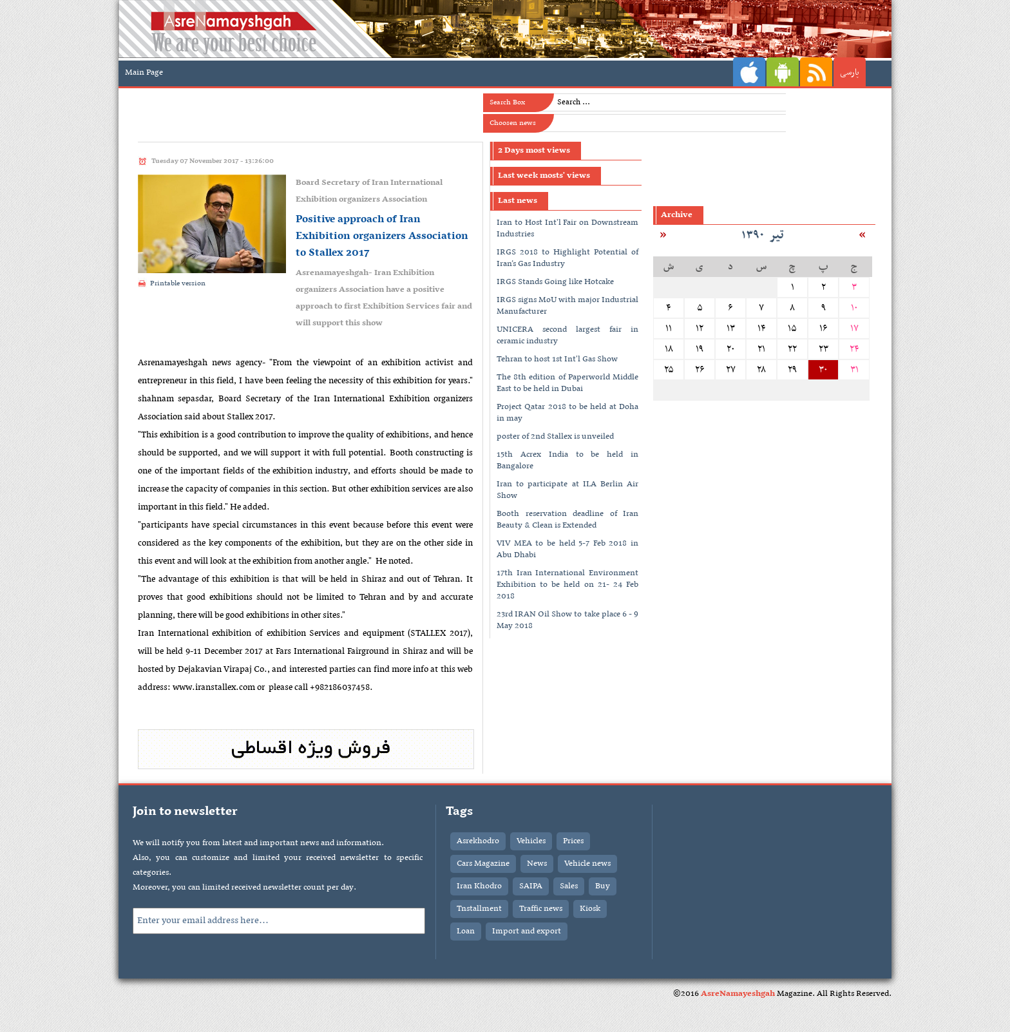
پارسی (849, 72)
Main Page (144, 72)
